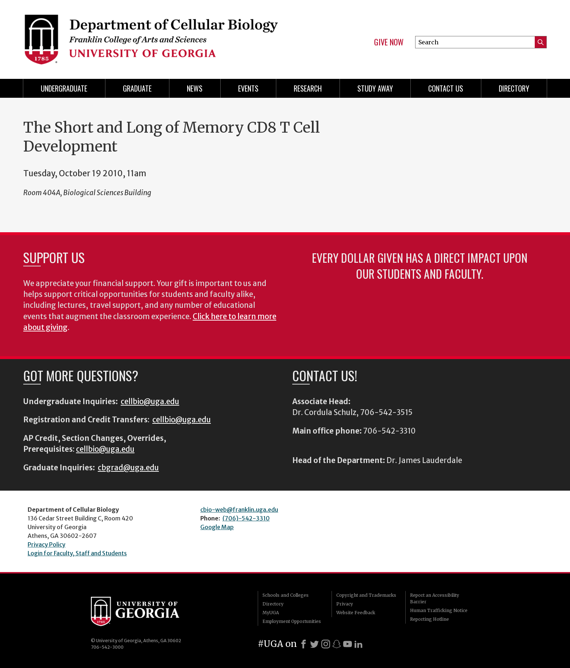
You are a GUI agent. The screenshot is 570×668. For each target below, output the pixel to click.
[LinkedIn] (358, 644)
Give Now (389, 42)
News (194, 88)
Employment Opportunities (291, 621)
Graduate (137, 88)
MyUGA (270, 612)
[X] (314, 644)
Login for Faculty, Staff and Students (77, 553)
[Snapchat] (336, 644)
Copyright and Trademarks (366, 595)
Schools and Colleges (285, 595)
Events (248, 88)
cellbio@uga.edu (150, 401)
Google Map (217, 527)
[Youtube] (347, 644)
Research (308, 88)
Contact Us (445, 88)
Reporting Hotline (429, 619)
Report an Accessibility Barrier (434, 598)
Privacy (344, 604)
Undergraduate (64, 88)
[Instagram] (325, 644)
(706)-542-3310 (246, 518)
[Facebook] (303, 644)
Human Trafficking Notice (438, 610)
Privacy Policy (46, 544)
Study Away (375, 88)
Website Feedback (355, 612)
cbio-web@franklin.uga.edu (239, 509)
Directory (514, 88)
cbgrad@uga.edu (128, 467)
